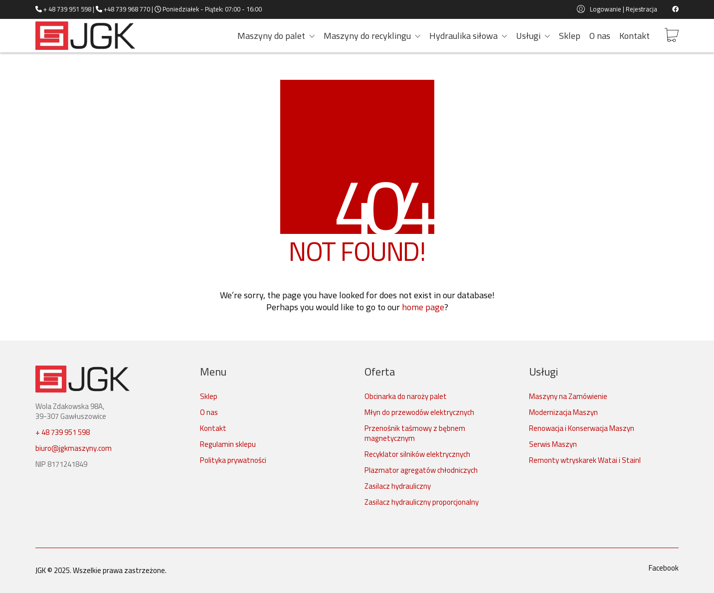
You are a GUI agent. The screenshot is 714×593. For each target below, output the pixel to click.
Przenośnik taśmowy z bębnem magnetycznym (414, 433)
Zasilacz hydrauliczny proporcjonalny (421, 502)
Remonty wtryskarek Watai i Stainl (585, 460)
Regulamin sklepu (228, 444)
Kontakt (213, 428)
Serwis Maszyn (553, 444)
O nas (209, 412)
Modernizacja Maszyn (563, 412)
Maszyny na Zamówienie (568, 396)
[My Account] (617, 9)
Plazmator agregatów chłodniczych (421, 470)
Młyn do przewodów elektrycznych (419, 412)
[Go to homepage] (85, 35)
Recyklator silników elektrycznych (417, 454)
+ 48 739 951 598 (67, 9)
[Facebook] (664, 568)
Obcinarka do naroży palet (405, 396)
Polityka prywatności (233, 460)
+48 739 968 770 (127, 9)
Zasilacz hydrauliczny (397, 486)
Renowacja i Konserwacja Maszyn (581, 428)
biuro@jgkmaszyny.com (73, 448)
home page (423, 307)
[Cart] (672, 35)
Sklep (208, 396)
